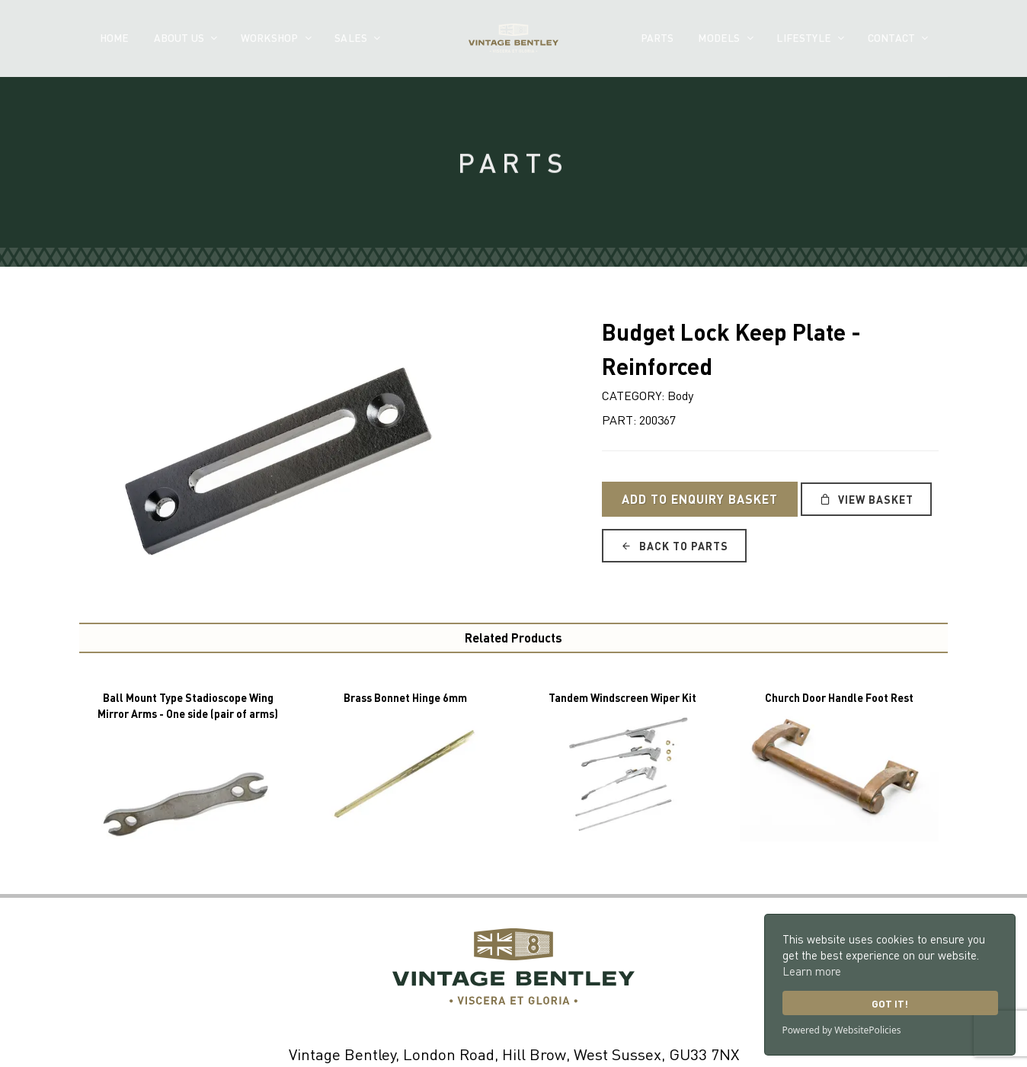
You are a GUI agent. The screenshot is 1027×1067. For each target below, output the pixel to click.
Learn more (811, 971)
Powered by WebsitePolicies (841, 1030)
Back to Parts (674, 546)
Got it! (890, 1003)
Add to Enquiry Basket (700, 499)
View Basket (866, 499)
